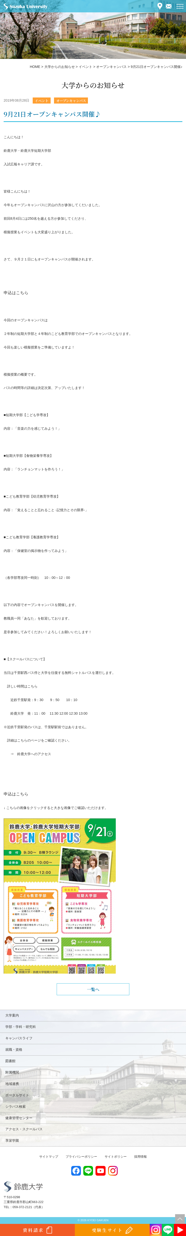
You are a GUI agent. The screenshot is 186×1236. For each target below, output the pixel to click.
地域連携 (12, 1084)
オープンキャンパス (71, 100)
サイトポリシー (116, 1156)
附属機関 (12, 1072)
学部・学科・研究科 (20, 1027)
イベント (41, 100)
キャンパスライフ (18, 1038)
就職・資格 (13, 1049)
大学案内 (12, 1015)
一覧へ (93, 989)
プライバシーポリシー (81, 1156)
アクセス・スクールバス (24, 1129)
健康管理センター (18, 1118)
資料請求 (33, 1230)
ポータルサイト (17, 1095)
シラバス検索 (15, 1106)
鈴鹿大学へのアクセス (34, 754)
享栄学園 (12, 1140)
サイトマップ (48, 1156)
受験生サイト (107, 1230)
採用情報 (140, 1156)
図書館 (10, 1061)
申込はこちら (16, 292)
